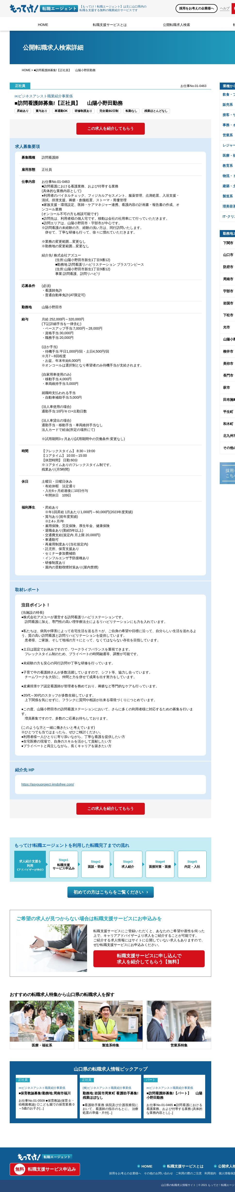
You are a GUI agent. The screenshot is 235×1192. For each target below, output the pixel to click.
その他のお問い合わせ (158, 1173)
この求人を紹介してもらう (110, 128)
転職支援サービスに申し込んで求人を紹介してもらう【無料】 (149, 958)
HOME (43, 25)
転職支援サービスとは (110, 25)
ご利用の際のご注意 (189, 1173)
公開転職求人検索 (176, 25)
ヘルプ (224, 8)
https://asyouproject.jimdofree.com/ (47, 784)
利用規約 (210, 1173)
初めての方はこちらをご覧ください (110, 892)
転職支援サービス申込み (45, 1169)
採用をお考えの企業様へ (196, 8)
